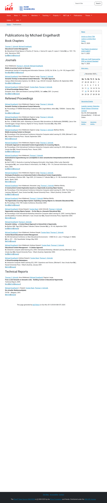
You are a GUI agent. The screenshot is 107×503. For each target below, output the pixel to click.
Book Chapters (14, 41)
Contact (61, 495)
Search (98, 3)
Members (34, 15)
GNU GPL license (90, 499)
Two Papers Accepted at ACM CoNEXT (89, 50)
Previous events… (83, 123)
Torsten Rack (34, 87)
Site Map (46, 495)
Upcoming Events (87, 101)
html (6, 73)
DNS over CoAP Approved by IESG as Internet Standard (90, 60)
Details (17, 94)
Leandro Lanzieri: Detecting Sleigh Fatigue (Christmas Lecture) (90, 108)
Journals (10, 60)
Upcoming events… (93, 123)
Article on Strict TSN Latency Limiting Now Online (88, 39)
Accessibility (54, 495)
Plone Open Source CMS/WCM (24, 499)
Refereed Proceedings (19, 98)
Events (24, 15)
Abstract (17, 55)
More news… (85, 68)
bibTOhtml (36, 305)
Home (9, 15)
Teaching (45, 15)
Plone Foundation (56, 499)
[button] (19, 15)
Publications (78, 15)
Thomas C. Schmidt (11, 46)
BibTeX (10, 55)
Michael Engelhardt (25, 46)
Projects (56, 15)
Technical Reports (16, 271)
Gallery (9, 20)
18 (85, 91)
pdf (6, 55)
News (16, 15)
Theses (87, 15)
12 (88, 88)
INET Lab (66, 15)
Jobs (17, 20)
